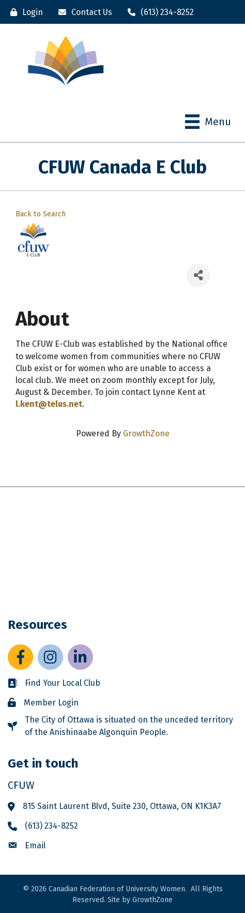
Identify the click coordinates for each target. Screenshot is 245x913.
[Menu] (208, 121)
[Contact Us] (82, 12)
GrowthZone (146, 433)
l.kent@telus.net (49, 404)
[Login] (24, 12)
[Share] (198, 275)
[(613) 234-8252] (158, 12)
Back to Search (41, 214)
